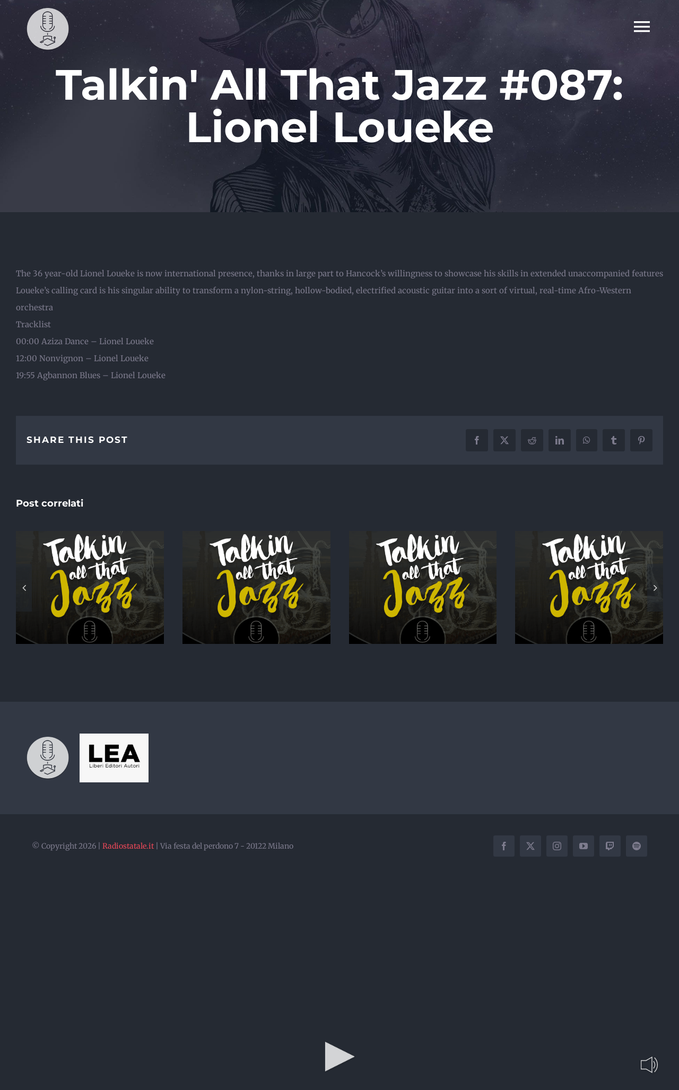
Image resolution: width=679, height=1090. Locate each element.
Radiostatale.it (128, 846)
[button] (24, 588)
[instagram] (557, 846)
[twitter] (530, 846)
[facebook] (504, 846)
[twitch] (610, 846)
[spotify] (636, 846)
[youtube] (583, 846)
